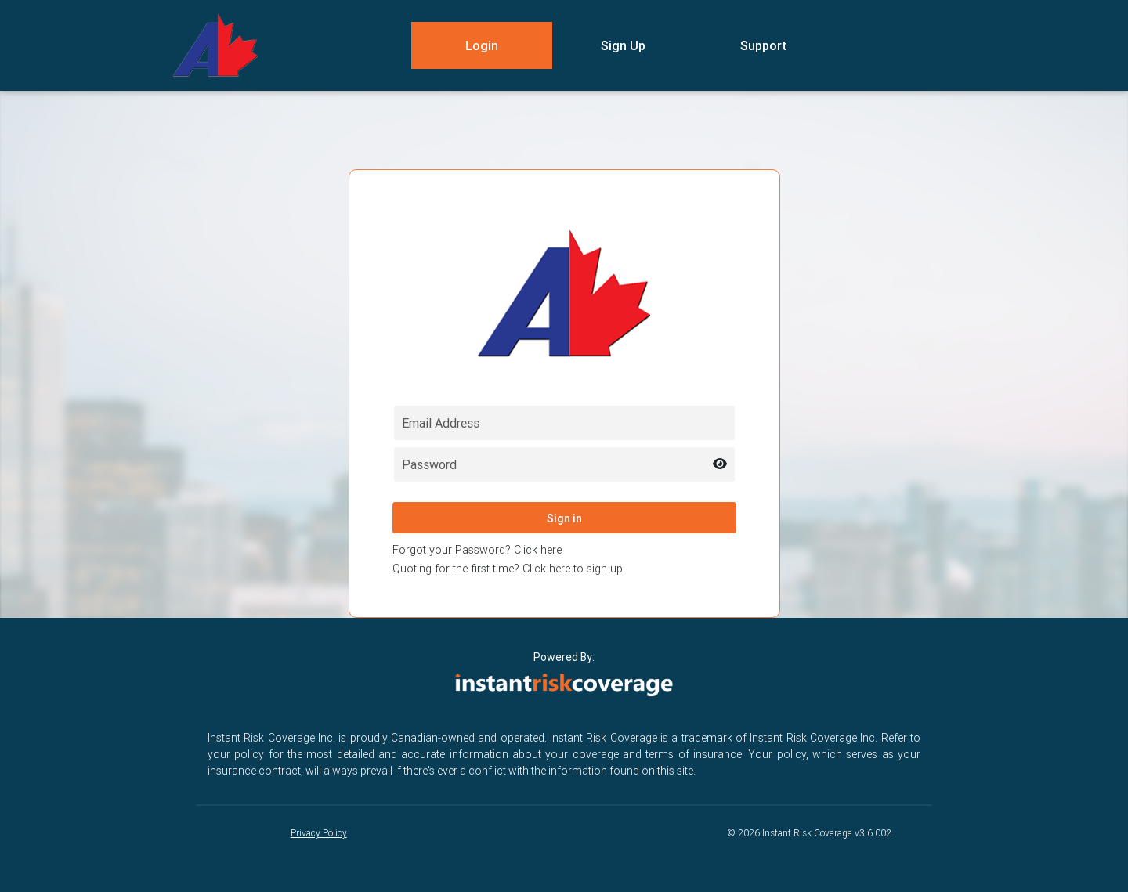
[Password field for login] (564, 464)
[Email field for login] (564, 423)
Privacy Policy (319, 833)
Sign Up (623, 45)
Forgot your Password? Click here (477, 550)
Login (481, 45)
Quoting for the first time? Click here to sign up (507, 569)
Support (763, 45)
